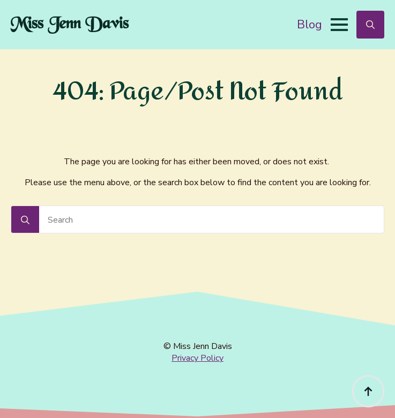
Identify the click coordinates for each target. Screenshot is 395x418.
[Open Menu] (339, 24)
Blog (309, 24)
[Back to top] (368, 391)
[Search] (25, 220)
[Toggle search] (370, 25)
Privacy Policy (197, 358)
